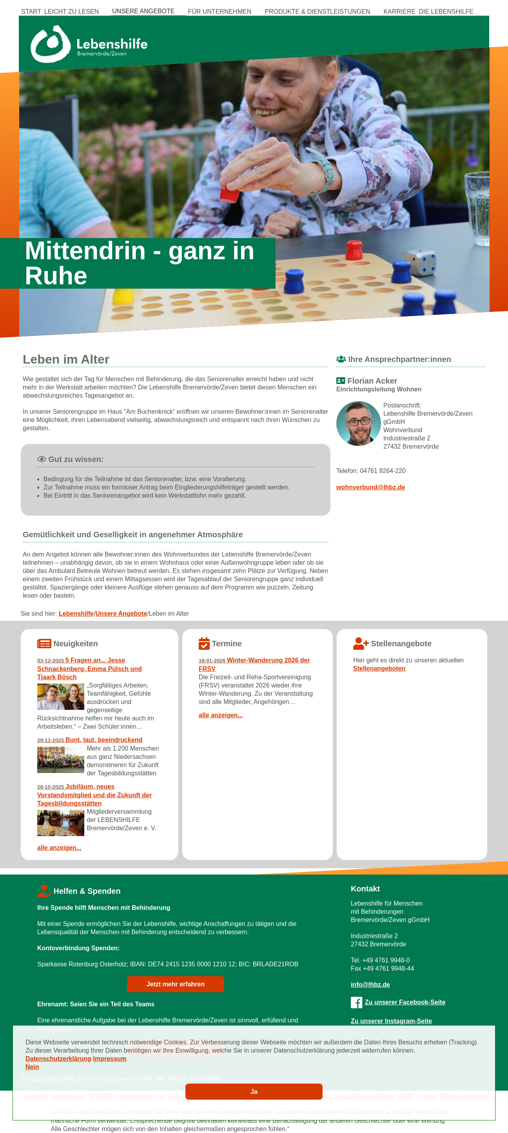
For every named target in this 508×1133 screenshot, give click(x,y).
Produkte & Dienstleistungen (317, 11)
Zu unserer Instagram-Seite (391, 1021)
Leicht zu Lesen (71, 11)
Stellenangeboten (379, 668)
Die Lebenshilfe (446, 11)
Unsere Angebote (143, 11)
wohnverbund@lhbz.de (370, 487)
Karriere (400, 11)
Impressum (110, 1058)
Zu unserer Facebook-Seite (398, 1002)
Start (31, 11)
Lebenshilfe (76, 613)
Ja (254, 1091)
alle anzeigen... (59, 847)
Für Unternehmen (219, 11)
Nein (32, 1067)
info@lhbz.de (370, 984)
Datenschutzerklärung (58, 1058)
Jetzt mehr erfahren (176, 984)
